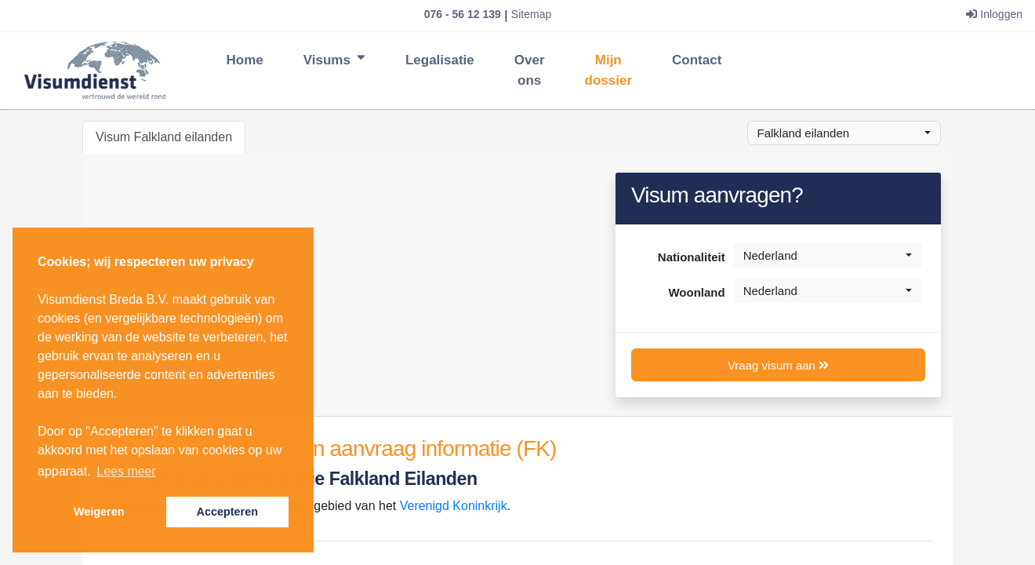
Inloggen (994, 14)
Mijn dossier (608, 70)
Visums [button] (334, 60)
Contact (696, 60)
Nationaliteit (691, 257)
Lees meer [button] (126, 471)
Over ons (529, 70)
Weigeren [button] (99, 511)
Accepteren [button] (227, 511)
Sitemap (531, 14)
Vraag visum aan (778, 365)
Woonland (696, 292)
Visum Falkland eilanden (164, 137)
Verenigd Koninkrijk (453, 505)
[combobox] (844, 133)
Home (245, 58)
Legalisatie (439, 60)
